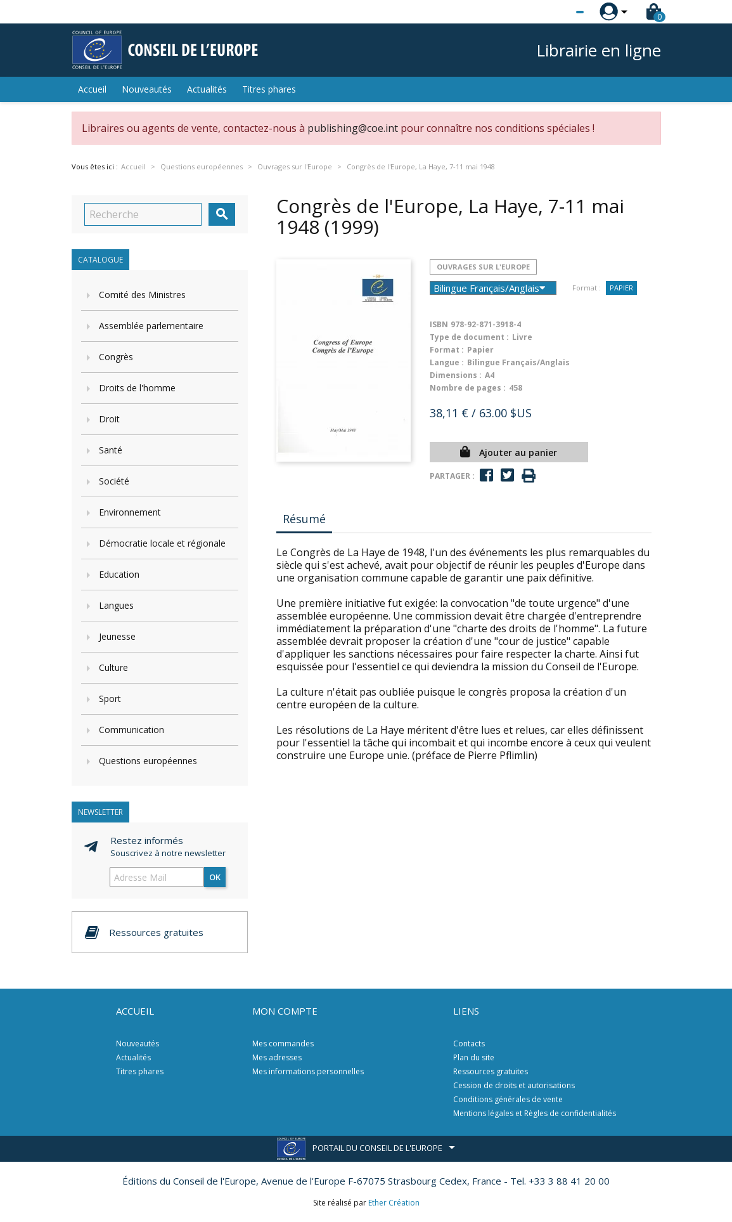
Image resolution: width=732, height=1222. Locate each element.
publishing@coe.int (352, 128)
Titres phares (269, 89)
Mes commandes (283, 1043)
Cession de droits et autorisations (514, 1085)
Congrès (116, 357)
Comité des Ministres (142, 295)
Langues (116, 605)
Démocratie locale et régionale (162, 543)
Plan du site (473, 1057)
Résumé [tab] (304, 518)
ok (215, 877)
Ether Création (394, 1202)
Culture (113, 667)
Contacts (469, 1043)
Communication (131, 730)
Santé (110, 450)
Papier (621, 287)
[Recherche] (143, 214)
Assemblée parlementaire (151, 326)
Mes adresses (277, 1057)
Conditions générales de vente (508, 1099)
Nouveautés (147, 89)
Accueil (92, 89)
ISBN (439, 324)
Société (114, 481)
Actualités (207, 89)
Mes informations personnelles (308, 1071)
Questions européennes (148, 761)
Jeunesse (117, 636)
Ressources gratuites (490, 1071)
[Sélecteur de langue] (553, 12)
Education (119, 574)
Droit (109, 419)
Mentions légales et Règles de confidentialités (534, 1113)
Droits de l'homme (137, 388)
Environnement (130, 512)
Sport (110, 698)
